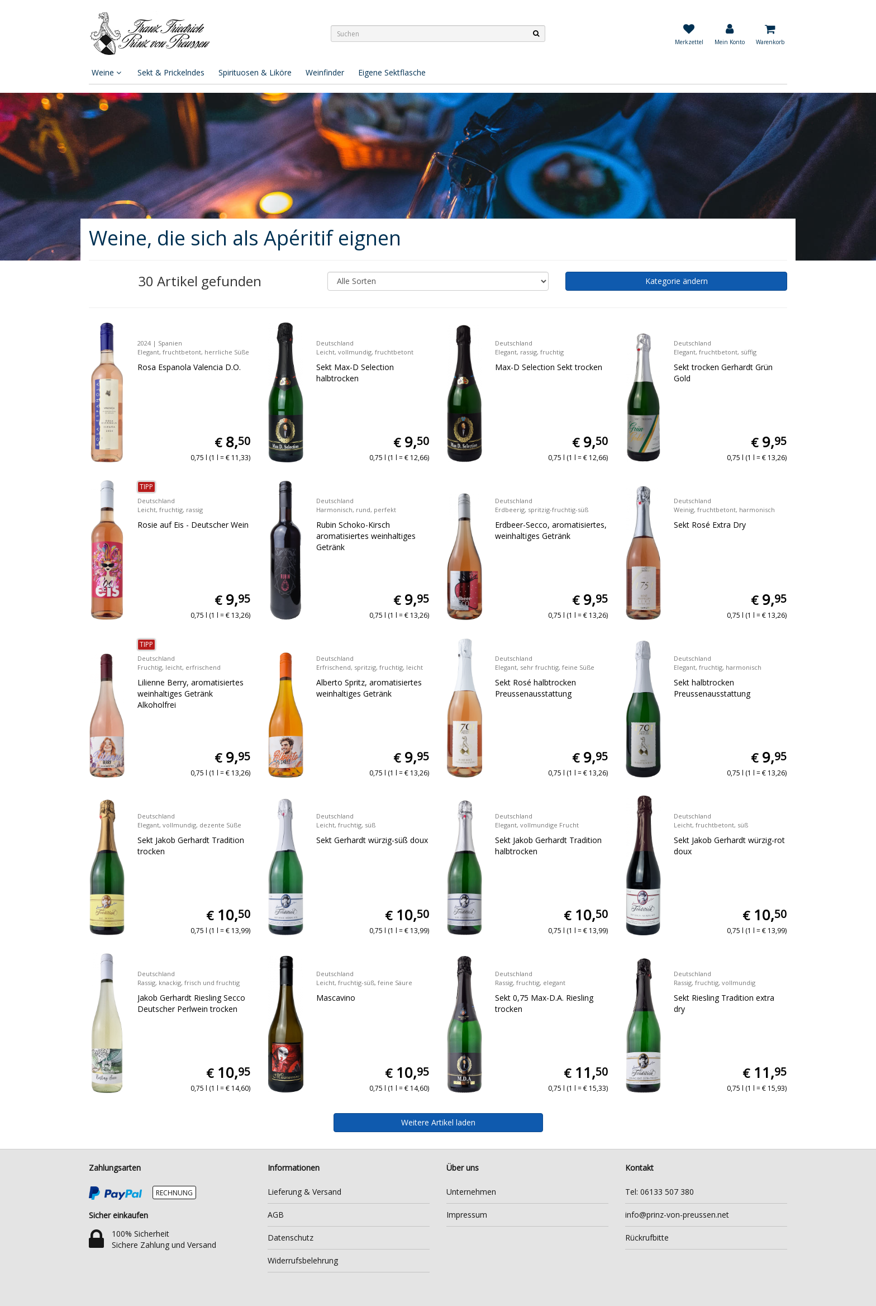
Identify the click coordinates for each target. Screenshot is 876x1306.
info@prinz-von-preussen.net (677, 1214)
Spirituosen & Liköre (255, 72)
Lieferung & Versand (304, 1191)
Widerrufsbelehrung (303, 1260)
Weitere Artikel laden (438, 1122)
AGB (276, 1214)
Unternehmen (471, 1191)
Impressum (466, 1214)
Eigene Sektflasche (392, 72)
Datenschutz (290, 1237)
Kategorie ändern (676, 281)
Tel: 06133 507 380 (659, 1191)
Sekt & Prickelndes (170, 72)
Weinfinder (325, 72)
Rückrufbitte (647, 1237)
